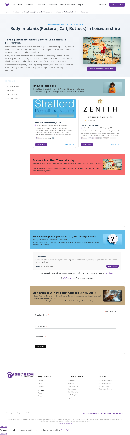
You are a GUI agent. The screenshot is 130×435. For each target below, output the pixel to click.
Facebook (41, 386)
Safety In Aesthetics (67, 4)
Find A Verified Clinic (13, 86)
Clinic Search (17, 4)
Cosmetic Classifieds (104, 383)
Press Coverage (73, 386)
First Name (41, 326)
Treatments (30, 4)
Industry (102, 4)
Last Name (41, 337)
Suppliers (71, 398)
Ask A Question (116, 4)
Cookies (3, 426)
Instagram (41, 380)
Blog (80, 4)
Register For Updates (13, 98)
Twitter (40, 383)
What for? (65, 430)
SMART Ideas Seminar (105, 389)
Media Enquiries (73, 395)
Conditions (52, 4)
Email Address (42, 315)
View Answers (112, 266)
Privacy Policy (106, 413)
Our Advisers (72, 389)
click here (109, 273)
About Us (71, 383)
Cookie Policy (118, 413)
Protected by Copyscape (65, 423)
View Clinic (69, 144)
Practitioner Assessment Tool (101, 69)
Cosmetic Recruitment (105, 380)
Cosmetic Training (104, 386)
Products (41, 4)
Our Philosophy (73, 392)
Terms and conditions (91, 413)
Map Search (10, 90)
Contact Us (71, 380)
